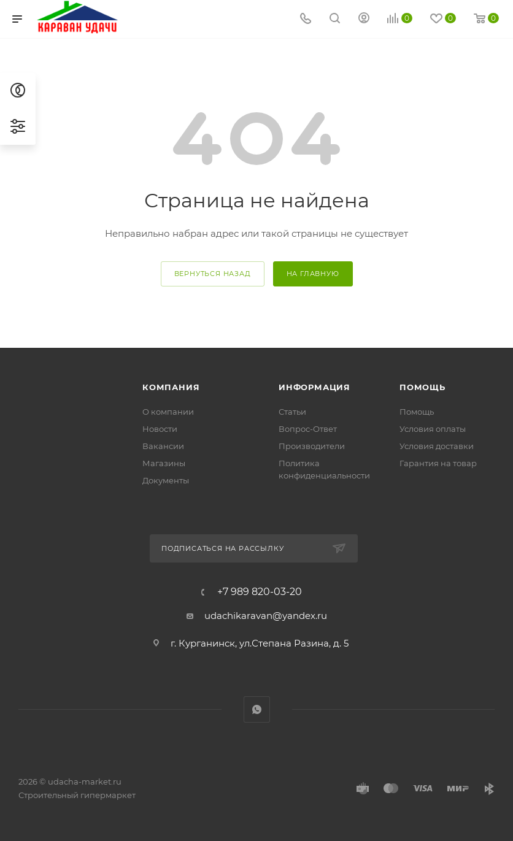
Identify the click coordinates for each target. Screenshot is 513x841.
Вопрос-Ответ (308, 429)
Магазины (163, 463)
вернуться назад (212, 273)
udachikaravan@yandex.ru (265, 615)
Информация (314, 387)
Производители (312, 446)
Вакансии (163, 446)
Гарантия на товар (438, 463)
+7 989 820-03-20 (259, 592)
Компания (170, 387)
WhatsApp (257, 709)
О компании (168, 412)
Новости (159, 429)
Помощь (422, 387)
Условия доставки (436, 446)
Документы (165, 480)
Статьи (292, 412)
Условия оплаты (432, 429)
